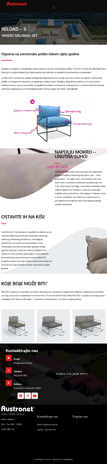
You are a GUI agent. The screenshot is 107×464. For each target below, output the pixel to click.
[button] (53, 8)
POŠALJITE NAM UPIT (71, 374)
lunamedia (68, 459)
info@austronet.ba (50, 424)
